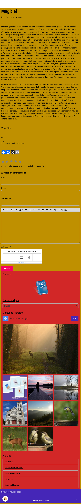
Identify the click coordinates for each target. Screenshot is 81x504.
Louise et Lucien (12, 485)
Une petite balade (12, 473)
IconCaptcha (21, 262)
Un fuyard (9, 462)
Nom (3, 177)
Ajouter (7, 268)
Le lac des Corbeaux (14, 467)
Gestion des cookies (40, 501)
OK (74, 318)
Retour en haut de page (11, 492)
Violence (9, 479)
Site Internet (6, 198)
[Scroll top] (76, 499)
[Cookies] (5, 499)
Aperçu (62, 209)
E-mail (3, 188)
